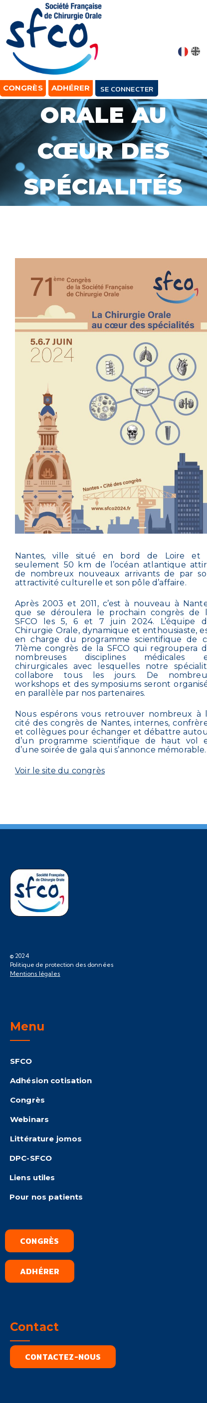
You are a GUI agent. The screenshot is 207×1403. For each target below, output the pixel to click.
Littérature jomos (46, 1138)
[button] (190, 30)
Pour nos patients (46, 1197)
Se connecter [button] (126, 88)
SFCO (21, 1061)
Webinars (29, 1119)
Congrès (27, 1100)
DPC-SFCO (30, 1158)
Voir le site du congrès (60, 770)
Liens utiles (32, 1177)
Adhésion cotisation (51, 1080)
